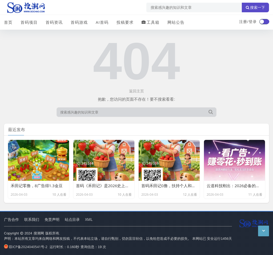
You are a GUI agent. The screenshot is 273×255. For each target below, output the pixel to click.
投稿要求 (125, 22)
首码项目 (29, 22)
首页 (8, 22)
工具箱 (150, 22)
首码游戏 (79, 22)
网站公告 (175, 22)
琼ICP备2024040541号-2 (25, 246)
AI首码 (102, 22)
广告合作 (11, 219)
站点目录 (72, 219)
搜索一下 (255, 7)
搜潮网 (39, 233)
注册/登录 (248, 21)
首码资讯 (54, 22)
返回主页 (136, 90)
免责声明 (52, 219)
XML (89, 219)
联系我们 (31, 219)
